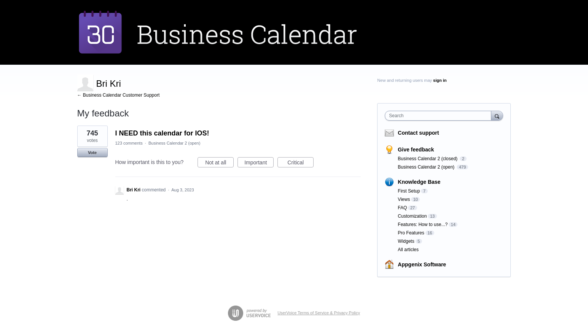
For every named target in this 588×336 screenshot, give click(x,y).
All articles (408, 249)
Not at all (219, 163)
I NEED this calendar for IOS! (162, 133)
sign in (439, 80)
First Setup (409, 191)
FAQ (402, 207)
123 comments (129, 143)
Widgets (406, 241)
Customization (412, 216)
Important (259, 163)
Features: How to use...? (423, 224)
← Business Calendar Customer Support (118, 95)
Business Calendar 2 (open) (174, 143)
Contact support (418, 132)
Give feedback (416, 150)
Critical (300, 163)
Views (404, 199)
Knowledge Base (419, 182)
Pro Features (411, 233)
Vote (92, 152)
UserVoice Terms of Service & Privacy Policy (318, 313)
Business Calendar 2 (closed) (428, 158)
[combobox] (440, 115)
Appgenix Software (422, 264)
